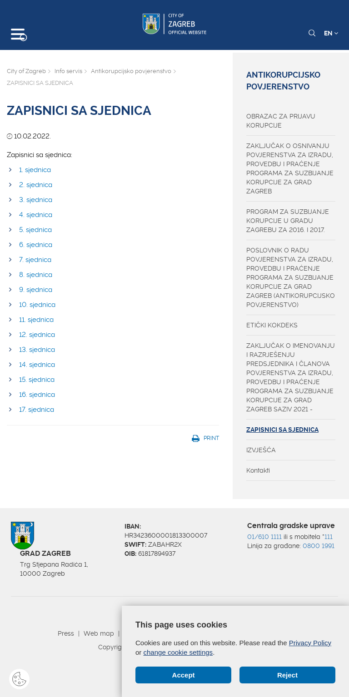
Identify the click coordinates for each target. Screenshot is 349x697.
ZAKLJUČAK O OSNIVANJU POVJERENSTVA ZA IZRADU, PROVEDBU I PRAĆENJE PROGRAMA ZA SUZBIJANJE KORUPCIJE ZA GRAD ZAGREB (290, 168)
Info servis (68, 71)
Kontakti (258, 470)
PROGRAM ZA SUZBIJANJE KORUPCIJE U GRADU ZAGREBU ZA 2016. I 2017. (287, 220)
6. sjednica (35, 245)
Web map (99, 633)
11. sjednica (36, 320)
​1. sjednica (35, 170)
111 (328, 536)
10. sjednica (37, 305)
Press (66, 633)
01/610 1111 (264, 536)
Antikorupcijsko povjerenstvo (131, 71)
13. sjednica (37, 350)
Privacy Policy (310, 643)
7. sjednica (35, 260)
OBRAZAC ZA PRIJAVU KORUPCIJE (280, 121)
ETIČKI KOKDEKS (272, 325)
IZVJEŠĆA (261, 450)
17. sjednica (36, 409)
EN (331, 33)
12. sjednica (37, 335)
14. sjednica (37, 365)
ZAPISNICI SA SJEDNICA (282, 429)
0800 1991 (318, 545)
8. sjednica (35, 275)
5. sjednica (35, 230)
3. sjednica (35, 200)
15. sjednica (37, 380)
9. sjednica (35, 290)
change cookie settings (178, 652)
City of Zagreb (26, 71)
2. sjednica (35, 185)
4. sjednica (35, 215)
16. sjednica (37, 395)
